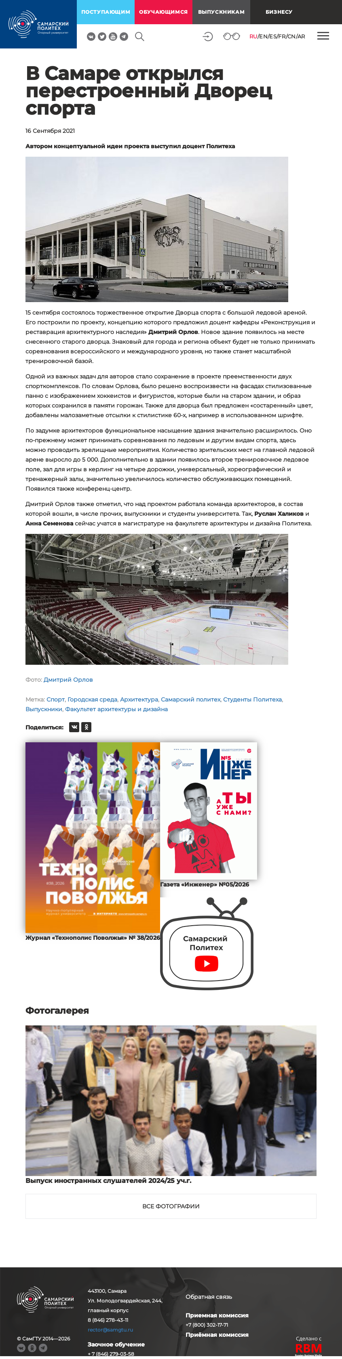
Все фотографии (171, 1206)
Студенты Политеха (252, 699)
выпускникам (221, 12)
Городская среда (92, 699)
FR (281, 36)
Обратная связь (209, 1296)
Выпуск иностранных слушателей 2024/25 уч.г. (108, 1181)
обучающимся (163, 12)
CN (291, 36)
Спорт (55, 699)
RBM (309, 1351)
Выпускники (43, 709)
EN (263, 36)
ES (273, 36)
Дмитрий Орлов (68, 679)
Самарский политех (190, 699)
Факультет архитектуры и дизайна (116, 709)
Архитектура (139, 699)
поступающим (106, 12)
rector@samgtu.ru (110, 1330)
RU (253, 36)
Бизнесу (279, 12)
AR (301, 36)
